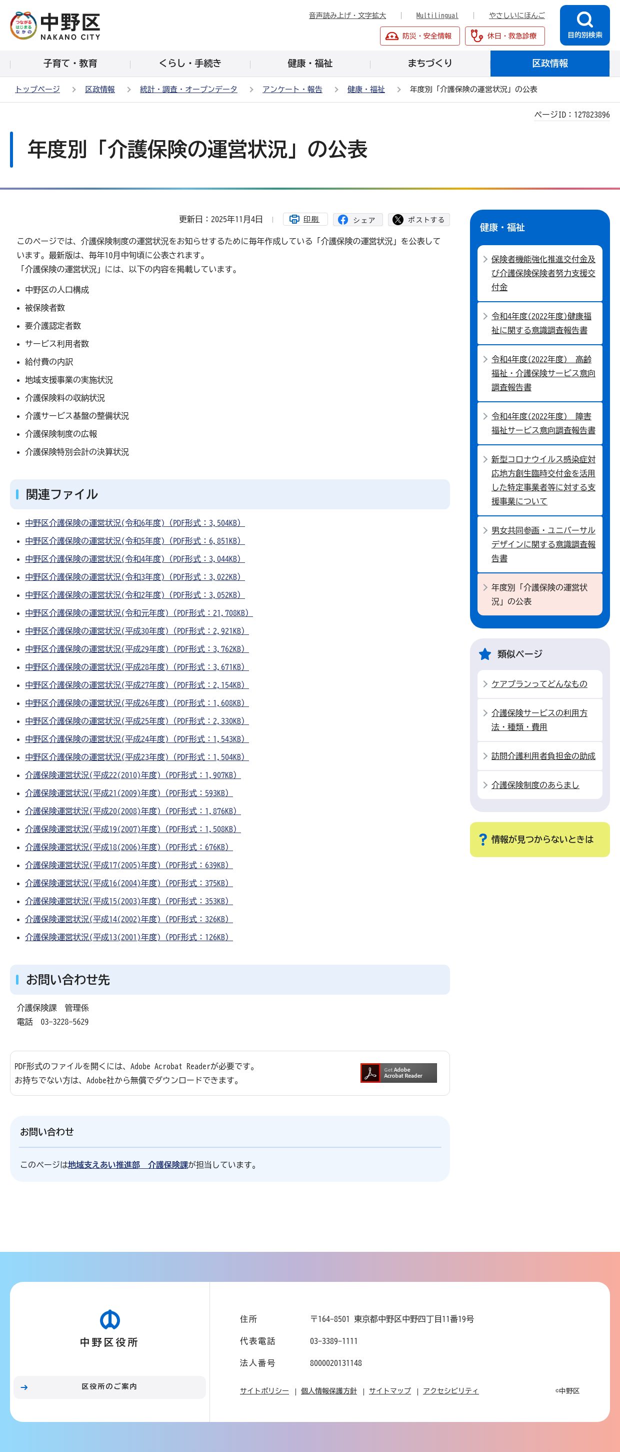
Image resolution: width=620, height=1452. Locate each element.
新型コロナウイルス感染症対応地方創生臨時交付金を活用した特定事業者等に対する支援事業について (544, 480)
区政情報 (100, 89)
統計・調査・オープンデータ (189, 89)
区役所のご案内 (110, 1386)
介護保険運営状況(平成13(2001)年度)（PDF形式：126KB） (129, 937)
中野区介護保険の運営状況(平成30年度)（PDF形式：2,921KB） (137, 631)
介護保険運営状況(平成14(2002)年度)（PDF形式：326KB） (129, 919)
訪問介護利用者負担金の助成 (544, 756)
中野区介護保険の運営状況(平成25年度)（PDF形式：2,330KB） (137, 721)
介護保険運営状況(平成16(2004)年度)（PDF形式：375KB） (129, 883)
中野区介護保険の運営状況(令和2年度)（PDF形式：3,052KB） (135, 595)
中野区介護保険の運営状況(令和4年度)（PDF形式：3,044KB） (135, 559)
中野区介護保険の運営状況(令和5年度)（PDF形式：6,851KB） (135, 541)
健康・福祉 (366, 89)
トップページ (37, 89)
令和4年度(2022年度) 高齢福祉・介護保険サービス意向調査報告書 (544, 373)
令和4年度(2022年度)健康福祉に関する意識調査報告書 (542, 323)
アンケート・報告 (292, 89)
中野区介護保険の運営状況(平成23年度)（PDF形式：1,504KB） (137, 757)
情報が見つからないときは (543, 839)
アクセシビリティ (451, 1390)
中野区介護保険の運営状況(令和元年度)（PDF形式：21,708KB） (139, 613)
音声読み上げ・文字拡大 (347, 15)
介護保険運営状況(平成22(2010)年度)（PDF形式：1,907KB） (133, 775)
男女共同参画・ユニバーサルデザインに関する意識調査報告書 (544, 544)
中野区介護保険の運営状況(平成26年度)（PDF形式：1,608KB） (137, 703)
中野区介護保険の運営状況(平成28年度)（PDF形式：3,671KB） (137, 667)
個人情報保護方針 (329, 1390)
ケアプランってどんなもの (540, 684)
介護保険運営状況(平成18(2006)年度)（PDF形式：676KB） (129, 847)
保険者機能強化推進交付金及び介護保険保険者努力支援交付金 (544, 273)
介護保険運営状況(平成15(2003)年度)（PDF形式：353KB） (129, 901)
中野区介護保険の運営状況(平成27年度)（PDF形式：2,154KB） (137, 685)
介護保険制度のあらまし (536, 785)
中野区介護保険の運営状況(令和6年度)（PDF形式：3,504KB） (135, 523)
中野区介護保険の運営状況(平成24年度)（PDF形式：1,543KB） (137, 739)
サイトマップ (390, 1390)
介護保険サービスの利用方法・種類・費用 (540, 720)
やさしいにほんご (517, 15)
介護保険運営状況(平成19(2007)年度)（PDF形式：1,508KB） (133, 829)
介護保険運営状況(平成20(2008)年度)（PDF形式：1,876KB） (133, 811)
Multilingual (437, 15)
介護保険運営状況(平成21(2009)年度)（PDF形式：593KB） (129, 793)
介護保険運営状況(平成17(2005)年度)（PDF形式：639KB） (129, 865)
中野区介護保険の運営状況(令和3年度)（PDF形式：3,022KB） (135, 577)
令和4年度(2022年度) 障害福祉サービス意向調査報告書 (544, 423)
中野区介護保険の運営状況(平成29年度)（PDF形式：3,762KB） (137, 649)
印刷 (312, 219)
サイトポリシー (264, 1390)
